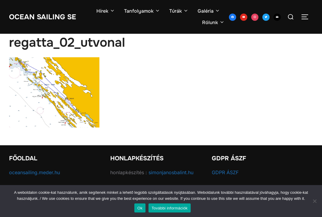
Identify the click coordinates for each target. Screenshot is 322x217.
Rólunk (213, 22)
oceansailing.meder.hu (34, 172)
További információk (170, 208)
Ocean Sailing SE (46, 16)
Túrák (179, 11)
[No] (314, 201)
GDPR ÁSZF (225, 172)
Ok (139, 208)
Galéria (209, 11)
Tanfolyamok (142, 11)
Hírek (105, 11)
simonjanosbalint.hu (170, 172)
